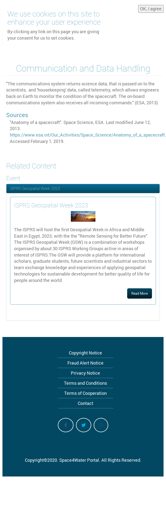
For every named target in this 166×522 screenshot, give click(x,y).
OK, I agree (151, 9)
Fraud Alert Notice (85, 363)
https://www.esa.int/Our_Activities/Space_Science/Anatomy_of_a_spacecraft (87, 135)
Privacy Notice (85, 373)
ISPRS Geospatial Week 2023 (35, 188)
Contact (85, 403)
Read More (139, 293)
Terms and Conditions (85, 383)
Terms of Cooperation (85, 393)
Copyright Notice (85, 353)
